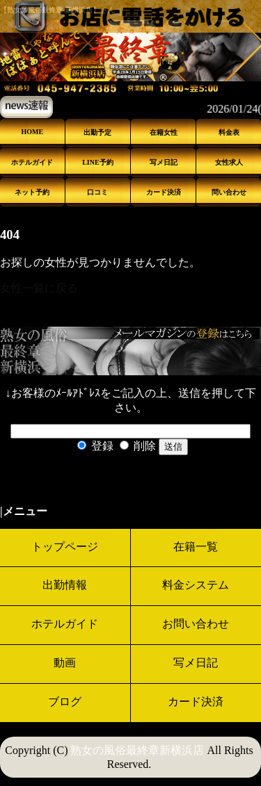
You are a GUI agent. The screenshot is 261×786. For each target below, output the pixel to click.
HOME (32, 132)
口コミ (97, 192)
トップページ (64, 546)
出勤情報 (64, 585)
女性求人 (229, 162)
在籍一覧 (195, 546)
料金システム (195, 585)
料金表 (229, 132)
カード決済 (163, 192)
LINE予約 (97, 162)
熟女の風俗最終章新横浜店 (137, 750)
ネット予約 (32, 192)
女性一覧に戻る (39, 288)
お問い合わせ (195, 624)
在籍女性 (163, 132)
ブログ (64, 701)
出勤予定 (97, 132)
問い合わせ (229, 192)
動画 (65, 663)
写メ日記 (163, 162)
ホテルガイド (32, 162)
